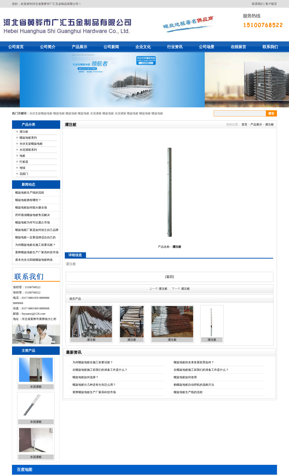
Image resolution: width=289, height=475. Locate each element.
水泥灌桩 (96, 113)
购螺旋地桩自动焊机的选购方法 (194, 384)
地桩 (22, 155)
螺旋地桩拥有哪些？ (28, 200)
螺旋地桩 (59, 113)
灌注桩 (24, 131)
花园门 (24, 174)
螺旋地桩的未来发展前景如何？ (194, 362)
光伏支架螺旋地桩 (41, 113)
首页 (244, 124)
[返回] (169, 277)
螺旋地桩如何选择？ (85, 377)
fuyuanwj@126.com (33, 313)
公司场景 (206, 47)
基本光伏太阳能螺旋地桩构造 (34, 259)
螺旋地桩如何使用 (185, 377)
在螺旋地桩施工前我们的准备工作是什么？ (99, 369)
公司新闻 (111, 47)
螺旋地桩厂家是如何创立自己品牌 (37, 230)
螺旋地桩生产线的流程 (29, 192)
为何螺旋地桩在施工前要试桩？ (35, 245)
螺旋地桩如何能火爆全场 (31, 207)
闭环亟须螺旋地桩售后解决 (32, 215)
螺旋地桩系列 (28, 137)
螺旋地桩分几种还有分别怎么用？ (94, 384)
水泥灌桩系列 (28, 149)
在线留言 (238, 47)
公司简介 (47, 47)
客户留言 (271, 4)
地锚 (22, 167)
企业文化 (143, 47)
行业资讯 (175, 47)
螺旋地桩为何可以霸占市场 (32, 222)
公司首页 (16, 47)
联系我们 (257, 4)
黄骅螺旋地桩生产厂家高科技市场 (37, 252)
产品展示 (79, 47)
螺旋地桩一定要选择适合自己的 (35, 237)
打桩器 (24, 161)
